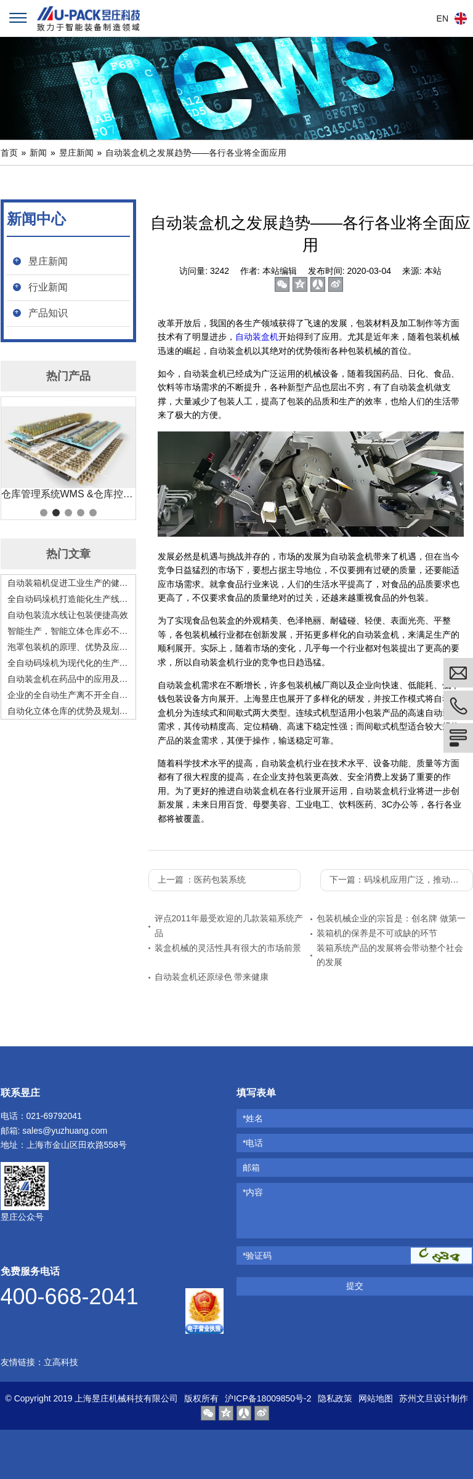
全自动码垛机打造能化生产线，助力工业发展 (68, 599)
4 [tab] (80, 512)
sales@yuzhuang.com (64, 1131)
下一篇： (401, 879)
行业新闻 (48, 287)
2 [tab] (56, 512)
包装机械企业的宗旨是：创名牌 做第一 (391, 918)
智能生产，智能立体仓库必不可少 (68, 631)
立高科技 (61, 1362)
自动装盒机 (256, 337)
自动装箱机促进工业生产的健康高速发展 (68, 583)
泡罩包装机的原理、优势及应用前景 (68, 647)
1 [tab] (43, 512)
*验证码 (257, 1256)
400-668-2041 (70, 1296)
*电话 (253, 1143)
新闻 (38, 153)
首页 (9, 153)
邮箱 (251, 1167)
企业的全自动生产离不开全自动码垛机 (68, 695)
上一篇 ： (202, 879)
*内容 (253, 1192)
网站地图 (375, 1398)
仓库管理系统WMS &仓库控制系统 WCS (68, 494)
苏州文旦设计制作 (433, 1398)
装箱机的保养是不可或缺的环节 (377, 933)
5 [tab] (93, 512)
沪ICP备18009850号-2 (268, 1398)
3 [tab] (68, 512)
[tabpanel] (68, 454)
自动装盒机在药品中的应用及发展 (68, 679)
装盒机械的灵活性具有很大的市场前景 (228, 948)
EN (442, 18)
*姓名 (253, 1118)
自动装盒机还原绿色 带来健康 (212, 977)
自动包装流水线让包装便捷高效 (67, 615)
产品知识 (48, 313)
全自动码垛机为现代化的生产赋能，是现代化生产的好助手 (68, 663)
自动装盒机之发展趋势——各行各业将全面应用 (195, 153)
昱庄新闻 (76, 153)
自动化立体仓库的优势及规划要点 (68, 711)
